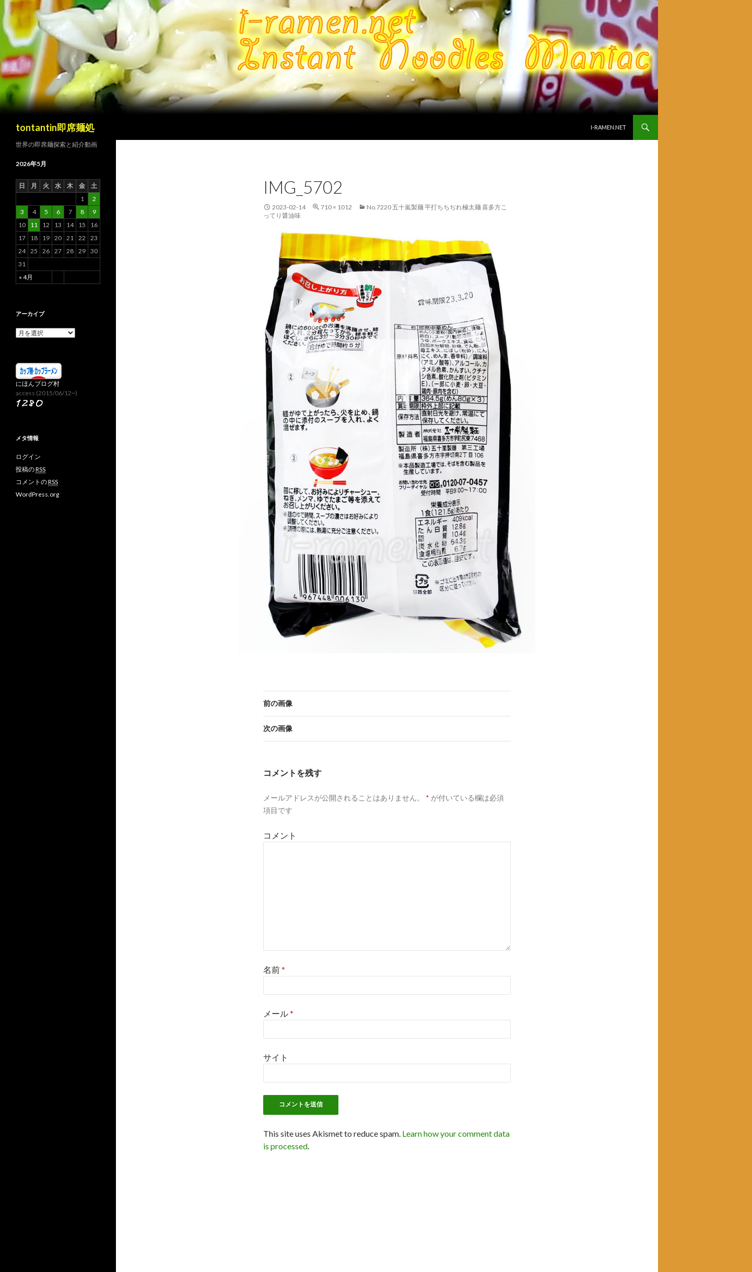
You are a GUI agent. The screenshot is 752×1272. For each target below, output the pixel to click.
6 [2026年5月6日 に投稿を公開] (58, 212)
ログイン (28, 457)
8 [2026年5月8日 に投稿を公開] (82, 212)
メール (278, 1013)
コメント (280, 835)
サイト (275, 1057)
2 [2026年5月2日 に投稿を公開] (94, 199)
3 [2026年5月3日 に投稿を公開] (22, 212)
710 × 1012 (336, 207)
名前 (274, 969)
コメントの (37, 482)
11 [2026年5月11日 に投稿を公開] (34, 225)
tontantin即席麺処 (55, 127)
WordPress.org (37, 494)
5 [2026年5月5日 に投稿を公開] (46, 212)
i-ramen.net (608, 127)
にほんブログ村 (38, 383)
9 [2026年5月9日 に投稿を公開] (94, 212)
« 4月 (26, 277)
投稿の (30, 469)
